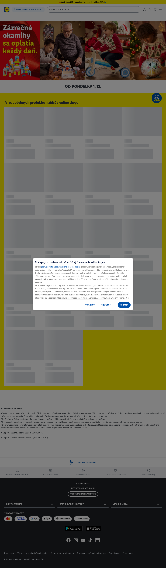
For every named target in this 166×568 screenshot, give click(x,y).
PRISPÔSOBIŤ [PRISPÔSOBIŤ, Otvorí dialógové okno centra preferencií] (106, 305)
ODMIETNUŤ (90, 305)
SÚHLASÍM (124, 305)
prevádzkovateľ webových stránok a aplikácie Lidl (60, 267)
